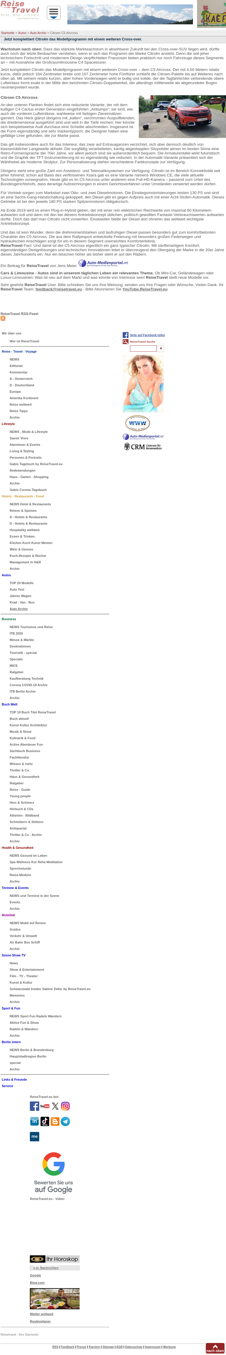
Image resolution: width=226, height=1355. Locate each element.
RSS (55, 1347)
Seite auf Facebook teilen (147, 335)
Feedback (67, 1347)
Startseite (7, 33)
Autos (22, 33)
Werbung (169, 1347)
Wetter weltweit (41, 1314)
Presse (81, 1347)
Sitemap (108, 1347)
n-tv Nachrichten (46, 1267)
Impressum (152, 1347)
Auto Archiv (38, 33)
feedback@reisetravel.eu (58, 289)
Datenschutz (133, 1347)
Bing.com (37, 1282)
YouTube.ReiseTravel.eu (144, 289)
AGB (119, 1347)
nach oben (215, 1351)
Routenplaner (40, 1321)
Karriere (94, 1347)
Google (35, 1275)
